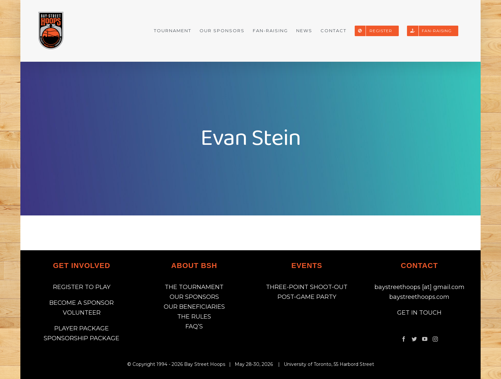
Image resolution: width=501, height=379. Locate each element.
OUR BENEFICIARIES (194, 306)
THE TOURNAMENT (194, 287)
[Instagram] (435, 339)
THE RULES (194, 316)
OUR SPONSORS (194, 297)
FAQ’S (194, 326)
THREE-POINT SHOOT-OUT (306, 287)
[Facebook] (403, 339)
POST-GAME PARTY (306, 297)
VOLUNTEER (82, 312)
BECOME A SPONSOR (81, 302)
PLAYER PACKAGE (81, 328)
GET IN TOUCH (419, 312)
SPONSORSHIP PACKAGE (81, 338)
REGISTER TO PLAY (81, 287)
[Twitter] (414, 339)
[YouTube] (424, 339)
